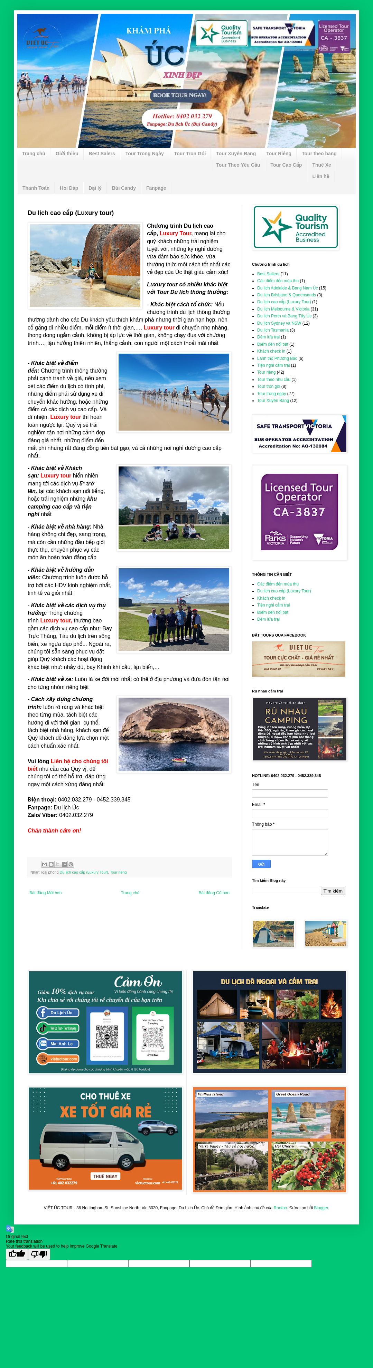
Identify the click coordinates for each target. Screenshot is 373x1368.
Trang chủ (33, 153)
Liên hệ (320, 176)
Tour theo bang (319, 153)
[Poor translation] (39, 1254)
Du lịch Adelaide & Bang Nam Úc (287, 288)
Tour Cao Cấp (286, 165)
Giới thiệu (67, 153)
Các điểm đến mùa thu (278, 280)
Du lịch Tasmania (273, 330)
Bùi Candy (124, 188)
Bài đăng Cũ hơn (214, 892)
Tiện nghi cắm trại (273, 365)
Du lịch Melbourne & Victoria (283, 309)
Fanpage (156, 188)
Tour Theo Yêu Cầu (238, 165)
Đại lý (95, 188)
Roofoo (280, 1207)
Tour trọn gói (268, 386)
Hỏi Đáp (69, 188)
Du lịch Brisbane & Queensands (286, 295)
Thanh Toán (35, 188)
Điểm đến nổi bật (272, 344)
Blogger (321, 1207)
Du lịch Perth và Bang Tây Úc (284, 316)
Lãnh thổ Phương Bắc (277, 358)
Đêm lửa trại (268, 337)
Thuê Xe (321, 165)
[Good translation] (17, 1254)
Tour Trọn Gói (190, 153)
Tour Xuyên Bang (236, 153)
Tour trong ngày (271, 393)
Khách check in (271, 351)
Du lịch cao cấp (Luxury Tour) (84, 872)
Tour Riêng (278, 153)
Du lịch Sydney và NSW (279, 323)
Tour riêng (118, 872)
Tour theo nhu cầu (273, 379)
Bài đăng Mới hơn (45, 892)
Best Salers (102, 153)
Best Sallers (268, 274)
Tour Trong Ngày (144, 153)
